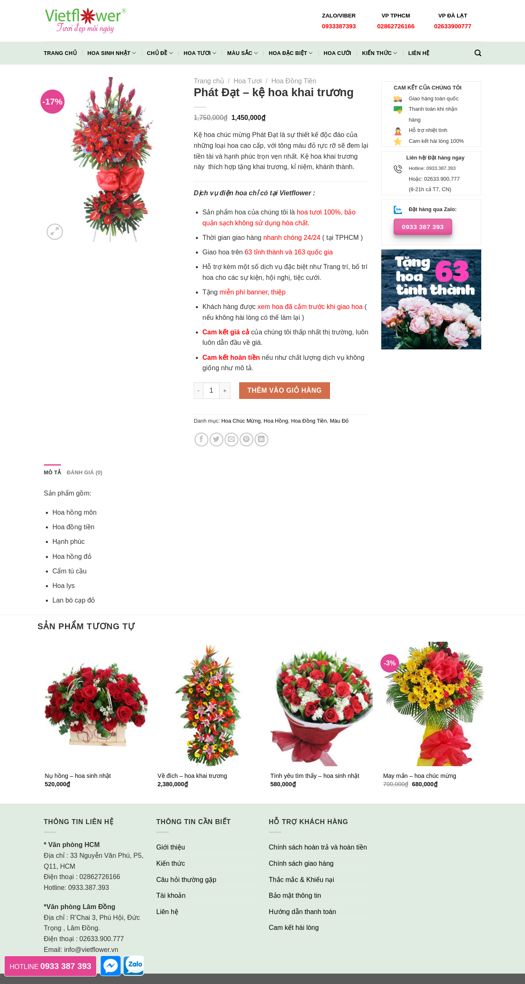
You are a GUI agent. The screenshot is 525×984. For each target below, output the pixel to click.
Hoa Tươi (200, 53)
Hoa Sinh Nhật (112, 53)
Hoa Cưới (337, 53)
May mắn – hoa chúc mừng (419, 775)
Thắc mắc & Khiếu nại (301, 879)
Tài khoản (170, 895)
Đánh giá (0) (84, 472)
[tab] (52, 472)
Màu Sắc (242, 53)
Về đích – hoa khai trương (192, 775)
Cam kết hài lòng (294, 927)
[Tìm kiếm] (478, 53)
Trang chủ (60, 53)
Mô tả (52, 472)
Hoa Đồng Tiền (293, 81)
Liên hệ (419, 53)
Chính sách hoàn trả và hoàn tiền (318, 847)
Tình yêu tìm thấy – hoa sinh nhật (315, 775)
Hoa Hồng (276, 421)
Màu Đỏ (339, 421)
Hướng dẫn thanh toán (302, 911)
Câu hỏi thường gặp (186, 879)
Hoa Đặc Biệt (291, 53)
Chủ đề (160, 53)
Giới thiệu (170, 847)
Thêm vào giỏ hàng (285, 390)
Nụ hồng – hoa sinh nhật (78, 775)
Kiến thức (380, 53)
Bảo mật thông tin (295, 895)
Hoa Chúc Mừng (240, 421)
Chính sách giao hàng (301, 863)
